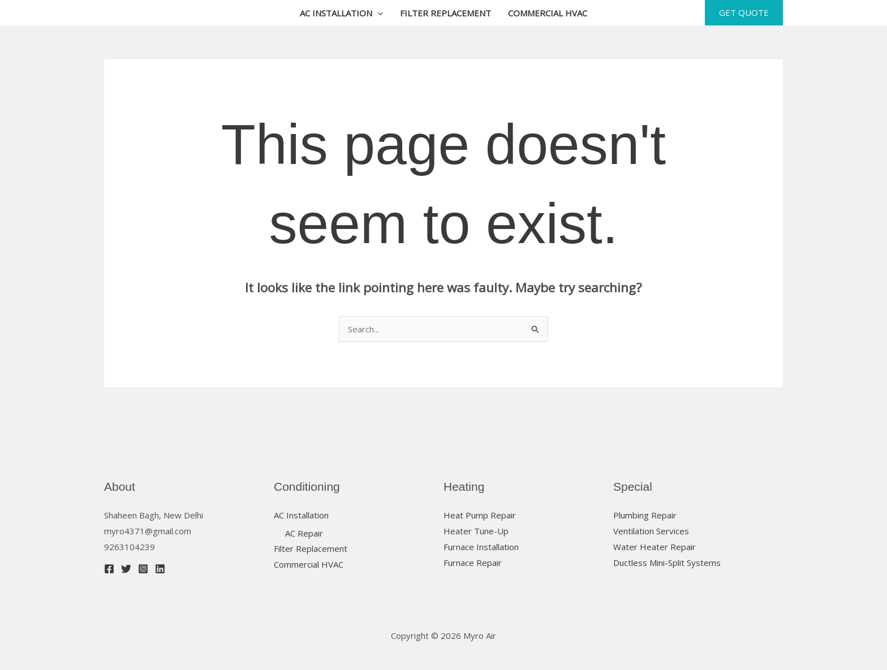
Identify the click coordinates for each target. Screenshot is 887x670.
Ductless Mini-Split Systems (667, 562)
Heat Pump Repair (480, 515)
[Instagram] (143, 569)
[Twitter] (126, 569)
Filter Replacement (445, 13)
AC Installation (341, 13)
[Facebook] (109, 569)
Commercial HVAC (547, 13)
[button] (377, 13)
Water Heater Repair (654, 546)
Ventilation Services (651, 531)
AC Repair (304, 533)
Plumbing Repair (645, 515)
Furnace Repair (473, 562)
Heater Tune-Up (476, 531)
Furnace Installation (481, 546)
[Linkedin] (160, 569)
